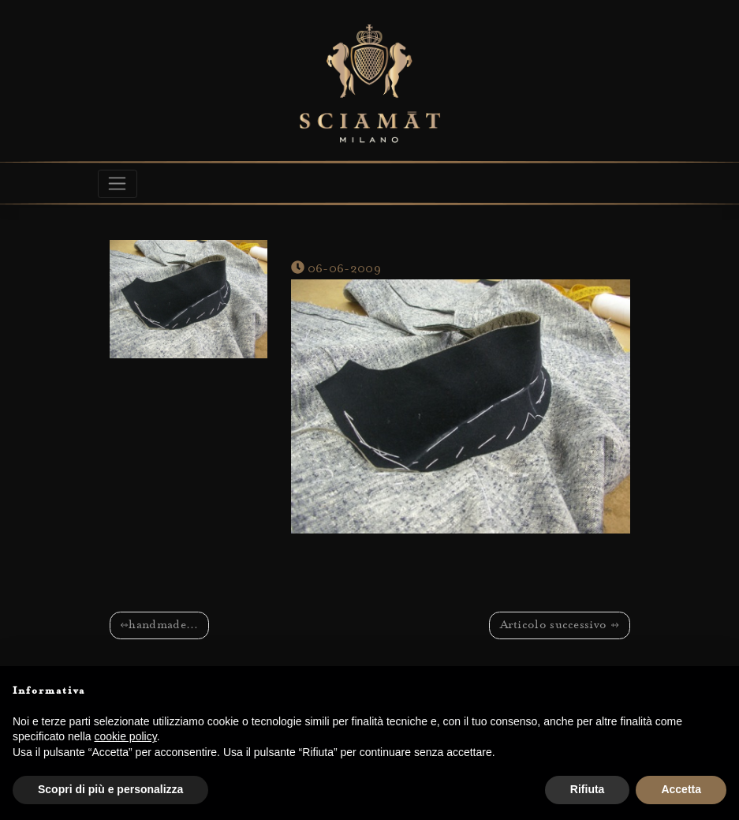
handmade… (163, 625)
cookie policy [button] (126, 736)
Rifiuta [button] (587, 789)
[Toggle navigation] (118, 184)
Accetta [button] (681, 789)
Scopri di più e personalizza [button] (110, 789)
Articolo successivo (553, 625)
